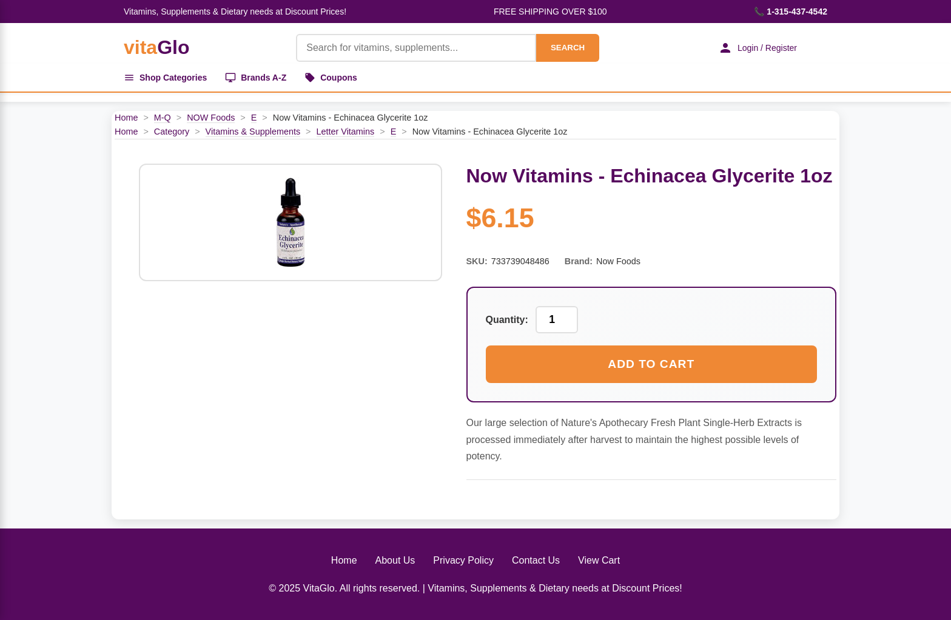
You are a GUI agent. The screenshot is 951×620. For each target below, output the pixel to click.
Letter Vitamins (346, 131)
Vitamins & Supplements (253, 131)
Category (171, 131)
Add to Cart (651, 364)
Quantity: (507, 320)
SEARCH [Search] (568, 47)
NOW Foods (211, 117)
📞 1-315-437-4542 (790, 11)
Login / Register (757, 48)
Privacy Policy (463, 560)
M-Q (162, 117)
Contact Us (536, 560)
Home (126, 117)
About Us (395, 560)
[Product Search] (416, 48)
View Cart (599, 560)
